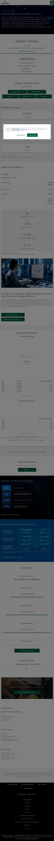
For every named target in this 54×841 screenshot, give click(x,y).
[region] (27, 131)
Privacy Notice (16, 129)
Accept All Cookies (32, 135)
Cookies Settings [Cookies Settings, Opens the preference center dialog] (21, 135)
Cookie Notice (24, 129)
